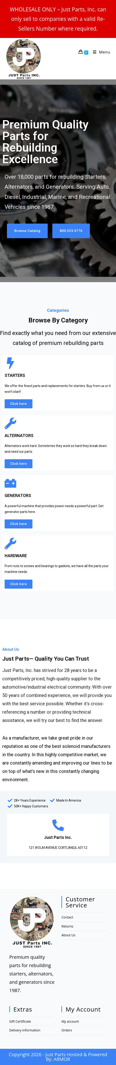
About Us (68, 935)
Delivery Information (24, 1030)
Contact (67, 917)
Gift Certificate (20, 1021)
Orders (66, 1030)
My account (70, 1021)
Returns (67, 926)
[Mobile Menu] (99, 52)
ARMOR (62, 1059)
